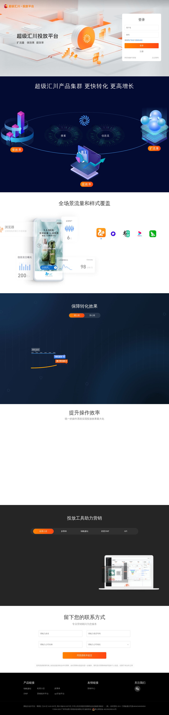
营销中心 (91, 688)
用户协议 (131, 40)
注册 (142, 51)
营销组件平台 (43, 694)
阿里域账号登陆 (130, 58)
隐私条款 (139, 40)
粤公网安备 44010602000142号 (104, 709)
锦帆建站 (27, 689)
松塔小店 (41, 688)
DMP (26, 694)
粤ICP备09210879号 (64, 706)
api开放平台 (59, 694)
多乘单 (57, 688)
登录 (142, 45)
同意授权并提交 (84, 655)
